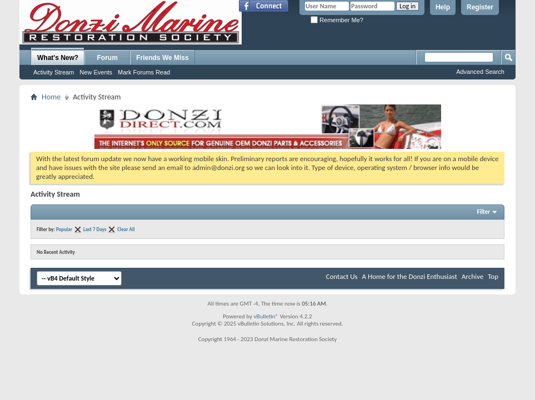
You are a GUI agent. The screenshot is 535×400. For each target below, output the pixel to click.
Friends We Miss (162, 58)
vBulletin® (265, 316)
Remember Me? (337, 20)
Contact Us (342, 276)
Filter (483, 212)
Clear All (125, 229)
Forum (107, 58)
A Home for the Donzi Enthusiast (409, 276)
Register (480, 7)
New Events (95, 72)
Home (51, 97)
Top (493, 276)
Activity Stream (53, 72)
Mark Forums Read (144, 72)
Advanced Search (480, 71)
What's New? (57, 58)
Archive (472, 276)
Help (443, 7)
